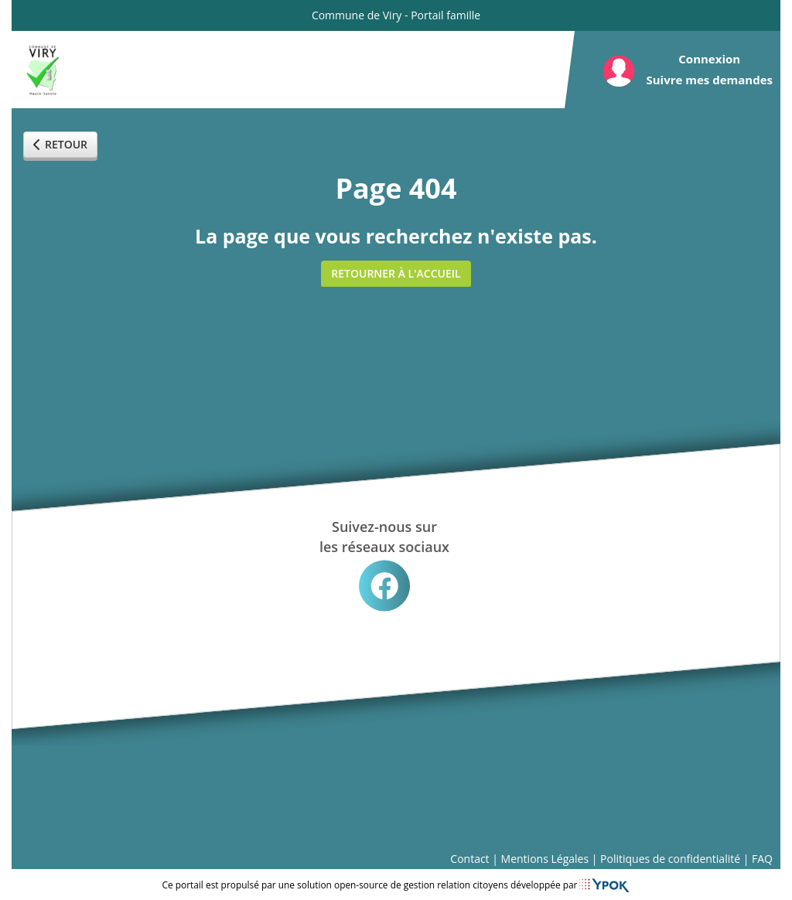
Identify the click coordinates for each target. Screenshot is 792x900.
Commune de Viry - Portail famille (396, 15)
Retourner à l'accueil (395, 273)
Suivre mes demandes (709, 79)
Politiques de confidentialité (670, 858)
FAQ (762, 858)
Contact (469, 858)
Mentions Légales (545, 858)
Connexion (709, 58)
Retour (60, 144)
